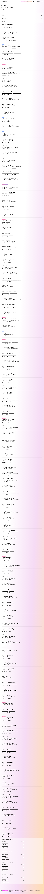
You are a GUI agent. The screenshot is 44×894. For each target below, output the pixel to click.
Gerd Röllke (6, 325)
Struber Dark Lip (7, 227)
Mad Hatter (14, 480)
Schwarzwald (14, 518)
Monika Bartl (7, 125)
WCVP (22, 891)
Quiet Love (5, 26)
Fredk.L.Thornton (5, 846)
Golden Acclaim (5, 326)
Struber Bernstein (8, 775)
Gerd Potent (7, 459)
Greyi (12, 59)
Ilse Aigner (7, 24)
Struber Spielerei (8, 511)
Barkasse (6, 589)
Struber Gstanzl (8, 432)
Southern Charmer (6, 427)
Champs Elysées (6, 731)
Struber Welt (7, 405)
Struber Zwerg (8, 259)
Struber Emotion (8, 634)
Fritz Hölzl (7, 446)
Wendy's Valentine (14, 420)
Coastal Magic (13, 374)
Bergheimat (6, 340)
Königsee (6, 517)
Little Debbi (5, 447)
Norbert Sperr (6, 246)
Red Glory (13, 306)
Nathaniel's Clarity (7, 73)
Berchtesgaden (15, 493)
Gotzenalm (7, 425)
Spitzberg (5, 387)
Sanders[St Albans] (5, 847)
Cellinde (4, 454)
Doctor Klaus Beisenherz (10, 807)
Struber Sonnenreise (9, 769)
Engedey (6, 576)
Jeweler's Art (5, 320)
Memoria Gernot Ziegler (9, 466)
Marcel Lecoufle (5, 843)
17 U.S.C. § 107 (29, 890)
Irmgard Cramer (6, 467)
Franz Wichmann (6, 623)
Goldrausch (10, 286)
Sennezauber (5, 235)
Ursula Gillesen (8, 730)
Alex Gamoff (5, 822)
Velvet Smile (16, 32)
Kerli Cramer (7, 278)
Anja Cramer (5, 273)
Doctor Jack (5, 59)
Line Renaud (5, 604)
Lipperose (15, 731)
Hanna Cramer (8, 72)
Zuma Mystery (16, 361)
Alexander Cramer (9, 291)
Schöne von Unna (6, 789)
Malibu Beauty (12, 802)
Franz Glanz (13, 616)
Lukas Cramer (8, 78)
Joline (4, 656)
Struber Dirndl (7, 689)
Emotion (4, 636)
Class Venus (7, 749)
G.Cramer (13, 27)
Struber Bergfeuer (8, 530)
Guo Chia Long (5, 241)
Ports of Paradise (11, 718)
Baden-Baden (15, 623)
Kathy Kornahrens (6, 770)
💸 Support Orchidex (4, 890)
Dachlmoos (7, 392)
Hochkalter (7, 724)
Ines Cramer (7, 104)
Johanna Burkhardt (7, 173)
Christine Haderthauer (9, 272)
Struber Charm (8, 453)
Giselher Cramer (6, 38)
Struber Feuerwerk (8, 419)
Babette (4, 355)
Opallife (14, 789)
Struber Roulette (8, 709)
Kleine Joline (7, 655)
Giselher (6, 165)
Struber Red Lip (8, 498)
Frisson (11, 413)
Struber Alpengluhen (6, 214)
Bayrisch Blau (6, 233)
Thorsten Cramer (8, 736)
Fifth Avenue (13, 538)
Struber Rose (7, 628)
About (42, 1)
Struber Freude (8, 366)
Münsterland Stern (6, 565)
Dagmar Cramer (7, 703)
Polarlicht (6, 386)
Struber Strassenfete (9, 536)
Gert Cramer (5, 147)
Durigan (4, 67)
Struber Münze (8, 743)
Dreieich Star (15, 179)
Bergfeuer (7, 485)
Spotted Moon (12, 355)
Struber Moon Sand (9, 206)
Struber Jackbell (8, 118)
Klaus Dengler (9, 318)
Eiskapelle (7, 543)
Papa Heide (7, 788)
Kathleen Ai (12, 387)
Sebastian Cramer (8, 145)
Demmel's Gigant (6, 153)
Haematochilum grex (12, 597)
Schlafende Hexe (8, 478)
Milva (11, 393)
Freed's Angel (16, 565)
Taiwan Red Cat (17, 299)
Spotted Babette (8, 353)
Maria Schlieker (8, 58)
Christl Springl (8, 139)
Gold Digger (5, 374)
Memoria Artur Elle (8, 622)
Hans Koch (4, 844)
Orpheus (5, 193)
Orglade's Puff (6, 493)
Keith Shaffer (15, 796)
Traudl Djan (11, 80)
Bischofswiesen (8, 37)
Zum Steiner (5, 486)
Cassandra (5, 610)
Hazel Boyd (15, 214)
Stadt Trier (12, 406)
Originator (12, 12)
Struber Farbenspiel (9, 85)
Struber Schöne (8, 549)
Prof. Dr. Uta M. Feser (9, 31)
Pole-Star (12, 326)
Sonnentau (15, 770)
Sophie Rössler (8, 570)
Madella (4, 578)
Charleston (5, 531)
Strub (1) (6, 756)
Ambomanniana (13, 531)
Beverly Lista (5, 518)
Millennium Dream (6, 32)
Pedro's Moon (6, 106)
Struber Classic (8, 379)
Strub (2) (6, 695)
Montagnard (17, 53)
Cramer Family (7, 133)
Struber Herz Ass (8, 398)
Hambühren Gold (12, 650)
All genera (3, 15)
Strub (6, 45)
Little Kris (14, 467)
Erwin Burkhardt (8, 472)
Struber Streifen (6, 499)
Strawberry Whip (6, 342)
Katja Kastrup (17, 642)
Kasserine (5, 591)
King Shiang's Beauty (7, 299)
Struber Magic (7, 373)
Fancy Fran (13, 822)
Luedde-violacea (6, 690)
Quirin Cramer (8, 111)
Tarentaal (13, 312)
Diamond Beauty (12, 86)
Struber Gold (6, 649)
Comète (4, 597)
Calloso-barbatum (7, 642)
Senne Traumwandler (7, 53)
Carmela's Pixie (14, 273)
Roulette (12, 711)
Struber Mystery (8, 360)
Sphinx (4, 544)
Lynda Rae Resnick (14, 380)
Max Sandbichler (6, 99)
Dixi (4, 286)
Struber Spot (7, 91)
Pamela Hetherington (14, 320)
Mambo (4, 160)
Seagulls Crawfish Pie (6, 248)
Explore (38, 1)
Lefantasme (5, 584)
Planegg (6, 583)
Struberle (6, 524)
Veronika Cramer (8, 192)
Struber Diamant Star (9, 178)
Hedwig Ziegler (8, 504)
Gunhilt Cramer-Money (9, 253)
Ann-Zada (5, 348)
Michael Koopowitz (7, 166)
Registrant (4, 12)
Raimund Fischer (8, 51)
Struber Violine (8, 602)
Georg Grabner (8, 298)
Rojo (3, 222)
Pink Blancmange (10, 66)
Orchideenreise (8, 347)
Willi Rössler (6, 557)
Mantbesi (5, 676)
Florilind (6, 333)
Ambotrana (14, 512)
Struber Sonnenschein (9, 152)
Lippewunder (13, 26)
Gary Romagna (6, 280)
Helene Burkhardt (6, 473)
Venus (4, 571)
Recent (34, 1)
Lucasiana (4, 228)
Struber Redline (8, 98)
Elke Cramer (7, 171)
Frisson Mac (7, 411)
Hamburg (12, 591)
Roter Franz (7, 615)
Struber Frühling (8, 668)
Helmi (4, 776)
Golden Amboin (14, 809)
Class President (11, 751)
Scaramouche (5, 815)
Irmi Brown (7, 265)
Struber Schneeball (8, 491)
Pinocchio (5, 112)
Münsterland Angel (8, 564)
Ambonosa (11, 160)
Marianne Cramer (8, 782)
